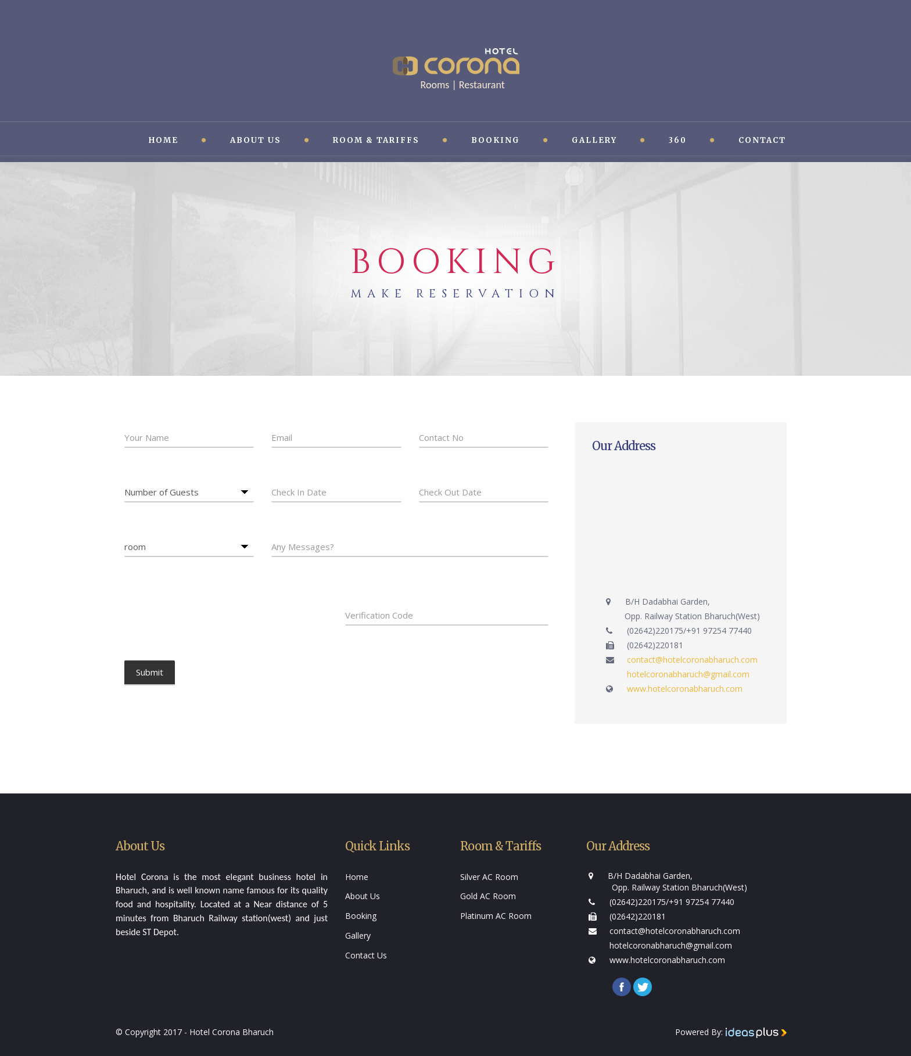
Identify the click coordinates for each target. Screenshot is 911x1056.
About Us (255, 140)
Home (163, 140)
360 (678, 140)
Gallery (594, 140)
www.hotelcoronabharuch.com (685, 688)
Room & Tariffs (376, 140)
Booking (495, 140)
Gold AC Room (488, 895)
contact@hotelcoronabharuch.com (692, 659)
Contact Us (366, 955)
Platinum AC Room (496, 915)
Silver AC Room (489, 876)
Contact (762, 140)
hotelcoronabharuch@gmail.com (688, 674)
